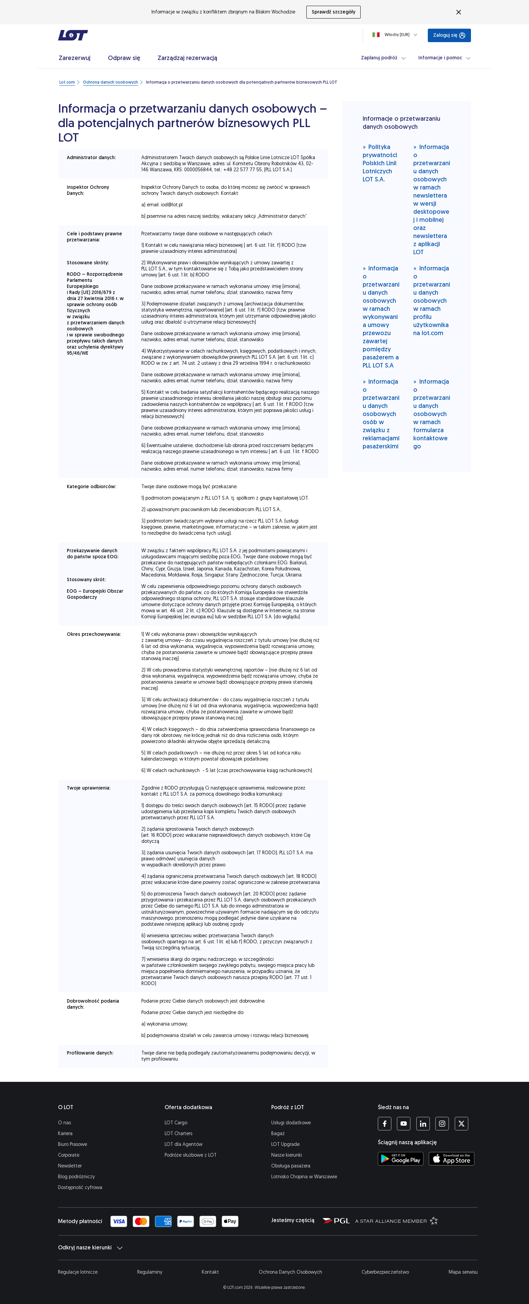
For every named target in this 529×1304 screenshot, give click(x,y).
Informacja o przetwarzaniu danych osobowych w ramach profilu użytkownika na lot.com (431, 300)
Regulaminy (149, 1272)
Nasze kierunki (286, 1155)
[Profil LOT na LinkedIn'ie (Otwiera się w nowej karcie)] (423, 1123)
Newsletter (70, 1166)
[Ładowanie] (396, 35)
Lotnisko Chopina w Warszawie (304, 1177)
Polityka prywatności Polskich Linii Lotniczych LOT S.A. (380, 163)
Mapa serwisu (463, 1272)
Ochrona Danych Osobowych (290, 1272)
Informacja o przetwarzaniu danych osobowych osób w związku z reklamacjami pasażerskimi (381, 414)
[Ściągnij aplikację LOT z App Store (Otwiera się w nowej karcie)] (451, 1158)
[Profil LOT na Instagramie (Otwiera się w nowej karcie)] (442, 1123)
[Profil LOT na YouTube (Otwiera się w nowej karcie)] (404, 1123)
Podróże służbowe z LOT (191, 1155)
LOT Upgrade (285, 1144)
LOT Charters (178, 1133)
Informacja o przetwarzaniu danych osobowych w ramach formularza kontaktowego (431, 414)
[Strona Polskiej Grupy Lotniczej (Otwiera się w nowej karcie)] (336, 1220)
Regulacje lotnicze (78, 1272)
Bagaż (278, 1133)
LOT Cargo (176, 1123)
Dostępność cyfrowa (80, 1187)
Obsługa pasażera (290, 1166)
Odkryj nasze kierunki (90, 1248)
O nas (64, 1123)
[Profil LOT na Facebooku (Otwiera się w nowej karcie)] (384, 1123)
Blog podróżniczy (76, 1177)
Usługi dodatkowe (291, 1123)
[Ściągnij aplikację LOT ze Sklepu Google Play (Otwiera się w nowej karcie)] (400, 1158)
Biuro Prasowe (72, 1144)
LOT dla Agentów (183, 1144)
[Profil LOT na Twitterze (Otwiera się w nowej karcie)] (461, 1123)
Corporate (68, 1155)
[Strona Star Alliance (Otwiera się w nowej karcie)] (396, 1220)
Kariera (65, 1133)
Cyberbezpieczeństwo (385, 1272)
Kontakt (210, 1272)
